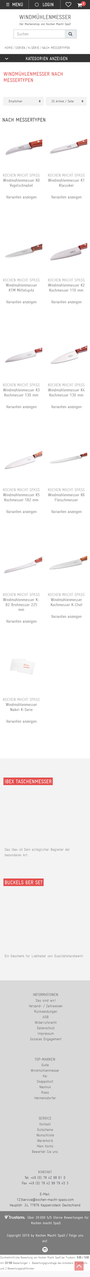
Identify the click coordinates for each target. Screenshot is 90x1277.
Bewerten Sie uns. (45, 1151)
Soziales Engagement (45, 1039)
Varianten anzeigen (21, 197)
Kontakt (45, 1124)
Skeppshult (45, 1081)
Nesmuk (45, 1087)
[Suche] (70, 34)
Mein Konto (45, 1146)
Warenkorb (45, 1140)
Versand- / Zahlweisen (46, 1006)
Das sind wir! (46, 1000)
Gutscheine (45, 1129)
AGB (45, 1017)
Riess (45, 1092)
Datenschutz (46, 1028)
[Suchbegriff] (39, 34)
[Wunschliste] (68, 5)
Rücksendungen (45, 1011)
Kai (45, 1076)
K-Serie (33, 48)
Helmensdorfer (45, 1098)
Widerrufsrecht (46, 1022)
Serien (20, 48)
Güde (45, 1065)
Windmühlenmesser (45, 1070)
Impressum (45, 1033)
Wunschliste (45, 1135)
